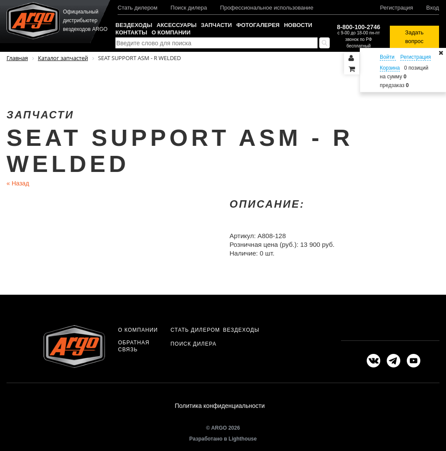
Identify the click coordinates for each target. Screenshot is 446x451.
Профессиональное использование (266, 7)
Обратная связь (133, 346)
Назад (18, 183)
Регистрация (396, 7)
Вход (432, 7)
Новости (298, 25)
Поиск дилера (189, 7)
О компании (171, 32)
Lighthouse (243, 441)
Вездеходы (133, 25)
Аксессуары (176, 25)
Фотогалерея (258, 25)
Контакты (131, 32)
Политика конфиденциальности (220, 407)
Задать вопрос (414, 36)
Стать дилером (138, 7)
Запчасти (216, 25)
